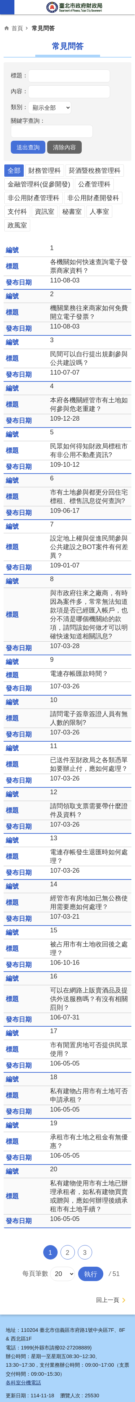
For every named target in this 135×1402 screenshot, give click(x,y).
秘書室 (72, 211)
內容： (19, 91)
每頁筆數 (35, 1273)
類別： (19, 107)
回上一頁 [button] (107, 1300)
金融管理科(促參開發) (39, 184)
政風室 (17, 225)
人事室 (99, 211)
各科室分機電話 (23, 1382)
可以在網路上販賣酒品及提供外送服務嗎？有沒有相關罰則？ (89, 999)
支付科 (17, 211)
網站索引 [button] (7, 7)
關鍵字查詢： (28, 120)
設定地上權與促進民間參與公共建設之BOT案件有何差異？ (89, 547)
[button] (28, 147)
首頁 (17, 28)
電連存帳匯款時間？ (79, 673)
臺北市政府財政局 (75, 7)
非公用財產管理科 (33, 198)
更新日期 (16, 1395)
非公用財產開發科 (93, 198)
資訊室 (44, 211)
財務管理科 (44, 170)
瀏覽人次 (70, 1395)
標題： (19, 75)
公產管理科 (94, 184)
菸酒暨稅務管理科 (95, 170)
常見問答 (43, 28)
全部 (14, 170)
